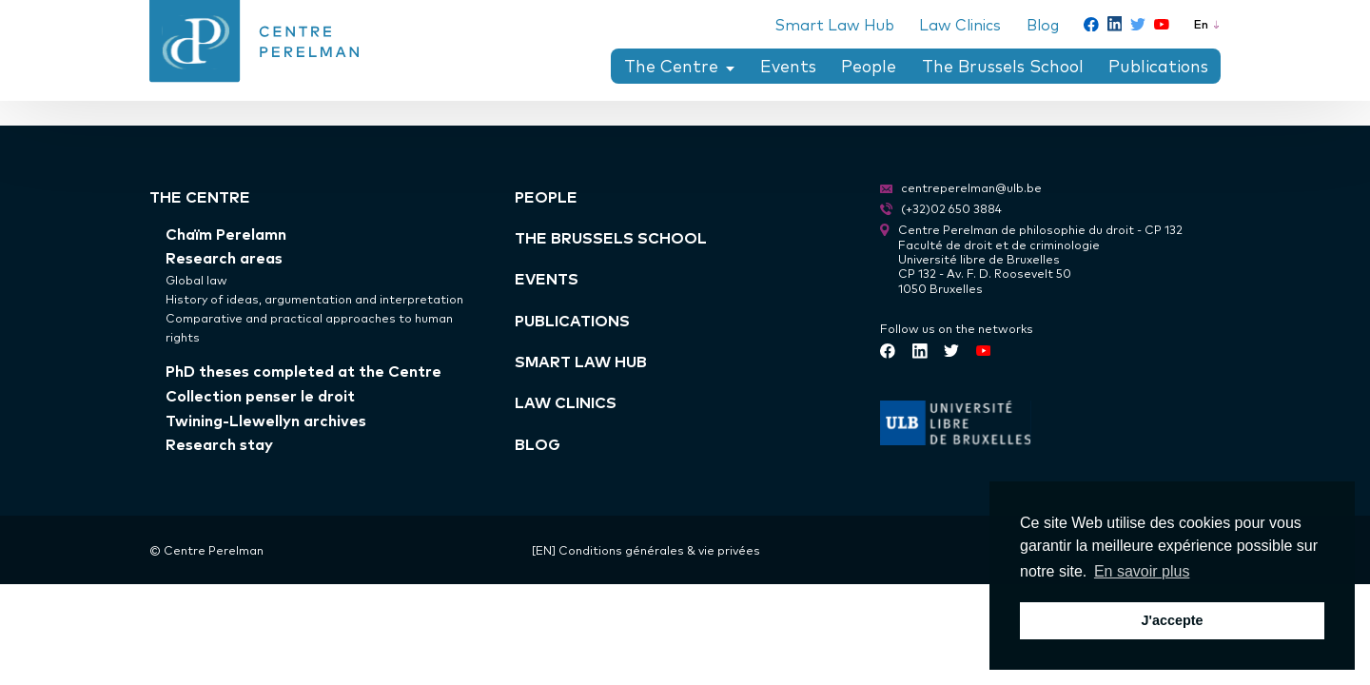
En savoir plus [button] (1142, 571)
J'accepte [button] (1172, 620)
